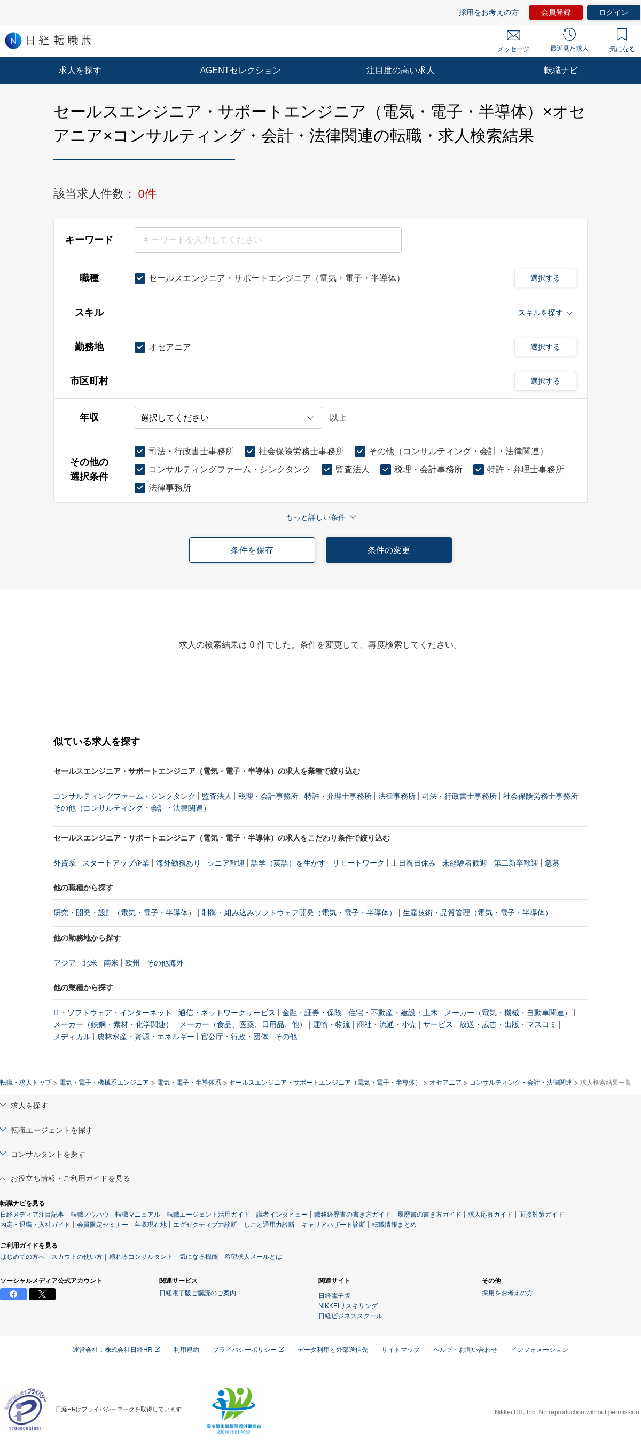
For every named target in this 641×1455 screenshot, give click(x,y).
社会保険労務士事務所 (540, 796)
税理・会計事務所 (268, 796)
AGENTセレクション (240, 70)
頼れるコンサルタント (141, 1257)
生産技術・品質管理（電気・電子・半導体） (477, 912)
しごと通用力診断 (269, 1224)
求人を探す (80, 70)
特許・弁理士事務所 (338, 796)
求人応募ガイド (490, 1214)
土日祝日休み (413, 863)
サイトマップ (400, 1349)
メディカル (72, 1036)
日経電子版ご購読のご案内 (197, 1293)
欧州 (132, 963)
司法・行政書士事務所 (459, 796)
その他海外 (165, 963)
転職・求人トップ (25, 1082)
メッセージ (513, 41)
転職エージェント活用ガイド (208, 1214)
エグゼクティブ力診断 (205, 1224)
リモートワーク (358, 863)
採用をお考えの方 (489, 12)
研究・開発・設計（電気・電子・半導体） (124, 912)
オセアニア (445, 1082)
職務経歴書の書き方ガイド (352, 1214)
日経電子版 (334, 1296)
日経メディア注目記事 (32, 1214)
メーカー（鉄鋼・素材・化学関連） (113, 1024)
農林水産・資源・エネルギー (145, 1036)
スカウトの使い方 (77, 1257)
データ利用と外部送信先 (333, 1349)
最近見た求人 (569, 40)
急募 (552, 863)
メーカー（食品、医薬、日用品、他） (243, 1024)
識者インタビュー (282, 1214)
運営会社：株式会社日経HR (116, 1349)
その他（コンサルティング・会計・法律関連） (131, 808)
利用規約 (186, 1349)
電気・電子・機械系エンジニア (104, 1082)
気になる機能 (198, 1257)
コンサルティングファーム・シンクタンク (124, 796)
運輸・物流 (331, 1024)
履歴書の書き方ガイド (429, 1214)
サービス (438, 1024)
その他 (286, 1036)
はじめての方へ (22, 1257)
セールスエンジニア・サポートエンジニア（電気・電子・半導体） (325, 1082)
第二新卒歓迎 (516, 863)
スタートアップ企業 (116, 863)
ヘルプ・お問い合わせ (465, 1349)
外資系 (64, 863)
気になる (622, 40)
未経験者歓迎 (464, 863)
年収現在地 (151, 1224)
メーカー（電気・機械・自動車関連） (508, 1012)
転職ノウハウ (90, 1214)
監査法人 (217, 796)
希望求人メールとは (253, 1257)
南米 (111, 963)
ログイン (614, 12)
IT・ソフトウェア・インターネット (112, 1012)
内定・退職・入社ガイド (35, 1224)
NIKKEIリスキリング (348, 1306)
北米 (89, 963)
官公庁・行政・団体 (234, 1036)
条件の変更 (389, 550)
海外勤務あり (178, 863)
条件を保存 (252, 550)
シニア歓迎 (226, 863)
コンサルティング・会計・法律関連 (521, 1082)
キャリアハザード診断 (333, 1224)
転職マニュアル (137, 1214)
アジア (64, 963)
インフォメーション (539, 1349)
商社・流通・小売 (387, 1024)
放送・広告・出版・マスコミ (508, 1024)
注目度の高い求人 (400, 70)
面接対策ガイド (541, 1214)
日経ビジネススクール (350, 1316)
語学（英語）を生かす (288, 863)
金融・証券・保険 (312, 1012)
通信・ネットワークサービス (227, 1012)
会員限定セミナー (102, 1224)
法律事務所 (397, 796)
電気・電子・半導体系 (189, 1082)
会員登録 (556, 12)
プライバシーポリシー (248, 1349)
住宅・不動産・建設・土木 (393, 1012)
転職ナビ (561, 70)
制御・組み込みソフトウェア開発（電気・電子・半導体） (299, 912)
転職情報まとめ (394, 1224)
